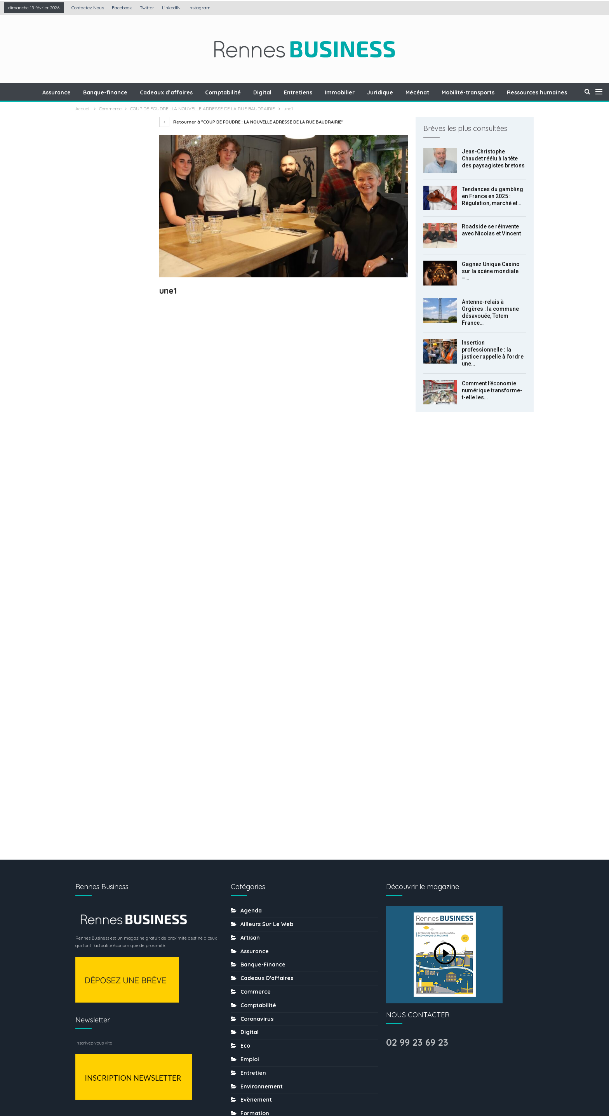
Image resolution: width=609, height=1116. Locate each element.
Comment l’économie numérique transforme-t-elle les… (492, 390)
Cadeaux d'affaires (266, 682)
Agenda (251, 615)
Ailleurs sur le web (266, 628)
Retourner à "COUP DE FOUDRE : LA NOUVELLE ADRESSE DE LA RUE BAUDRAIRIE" (251, 122)
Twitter (147, 7)
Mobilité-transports (494, 92)
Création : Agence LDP (168, 1086)
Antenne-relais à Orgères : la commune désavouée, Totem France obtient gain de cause (111, 353)
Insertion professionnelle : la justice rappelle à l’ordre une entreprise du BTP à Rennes (110, 407)
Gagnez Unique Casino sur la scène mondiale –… (491, 271)
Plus (539, 92)
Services (252, 980)
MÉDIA (248, 885)
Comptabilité (242, 92)
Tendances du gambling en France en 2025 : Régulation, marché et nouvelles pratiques (112, 212)
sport (248, 993)
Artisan (250, 642)
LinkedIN (171, 7)
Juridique (404, 92)
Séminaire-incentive (268, 966)
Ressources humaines (270, 926)
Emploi (249, 764)
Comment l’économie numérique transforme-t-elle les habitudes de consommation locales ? (113, 461)
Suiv (112, 545)
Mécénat (442, 92)
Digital (283, 92)
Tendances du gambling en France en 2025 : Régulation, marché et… (492, 196)
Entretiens (320, 92)
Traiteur (251, 1020)
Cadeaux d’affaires (184, 92)
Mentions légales (240, 1086)
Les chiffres (256, 858)
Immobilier (363, 92)
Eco (245, 750)
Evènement (256, 804)
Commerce (255, 696)
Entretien (253, 777)
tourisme (252, 1007)
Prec (93, 545)
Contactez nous (87, 7)
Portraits (252, 912)
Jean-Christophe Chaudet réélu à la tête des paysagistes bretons (493, 158)
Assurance (72, 92)
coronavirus (256, 723)
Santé (248, 953)
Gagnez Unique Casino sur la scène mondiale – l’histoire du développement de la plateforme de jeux (112, 299)
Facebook (122, 7)
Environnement (261, 791)
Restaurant (255, 939)
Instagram (199, 7)
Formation (254, 818)
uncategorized (261, 1034)
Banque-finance (122, 92)
